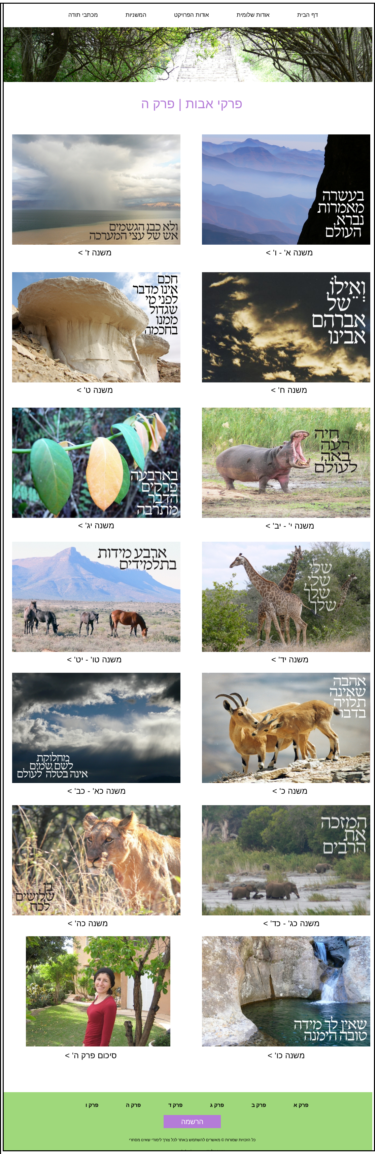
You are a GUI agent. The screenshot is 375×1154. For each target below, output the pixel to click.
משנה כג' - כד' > (291, 923)
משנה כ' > (289, 790)
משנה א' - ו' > (289, 252)
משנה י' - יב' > (290, 525)
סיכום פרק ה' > (91, 1055)
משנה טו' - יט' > (94, 659)
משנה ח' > (289, 390)
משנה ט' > (95, 390)
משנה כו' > (286, 1055)
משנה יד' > (289, 659)
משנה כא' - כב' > (96, 790)
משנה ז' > (94, 252)
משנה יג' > (96, 525)
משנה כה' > (88, 923)
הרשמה (192, 1121)
